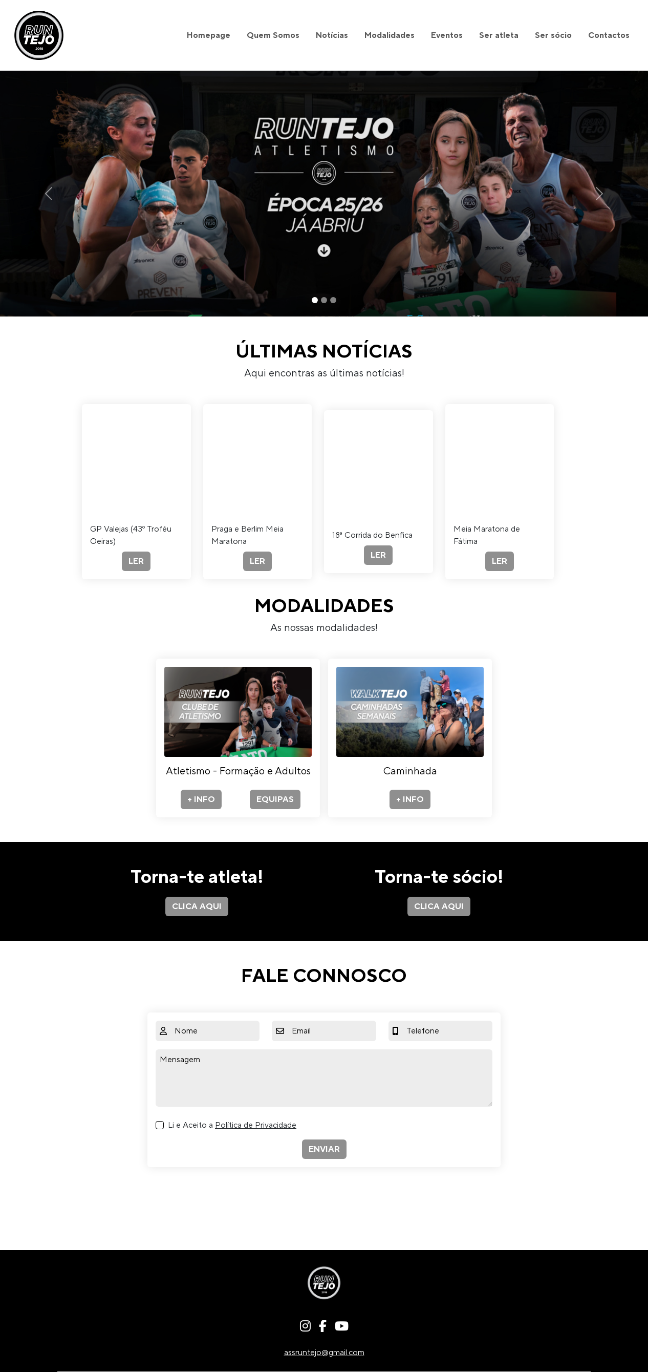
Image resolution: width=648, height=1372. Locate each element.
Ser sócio (553, 35)
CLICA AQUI (197, 906)
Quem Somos (273, 35)
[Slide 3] (333, 300)
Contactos (609, 35)
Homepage (208, 35)
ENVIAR (324, 1149)
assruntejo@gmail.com (324, 1352)
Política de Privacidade (255, 1125)
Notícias (332, 35)
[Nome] (215, 1031)
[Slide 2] (324, 300)
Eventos (447, 35)
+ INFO (201, 799)
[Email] (332, 1031)
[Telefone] (447, 1031)
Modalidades (389, 35)
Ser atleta (499, 35)
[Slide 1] (315, 300)
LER (136, 561)
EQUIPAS (275, 799)
